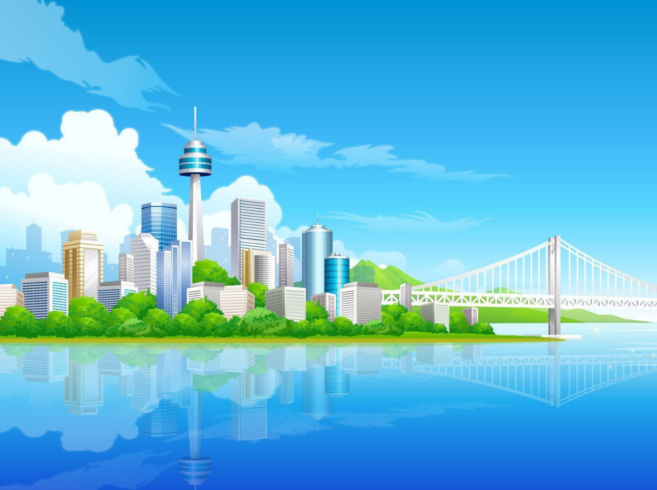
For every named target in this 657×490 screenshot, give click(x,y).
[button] (107, 148)
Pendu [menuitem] (240, 178)
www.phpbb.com (391, 336)
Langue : (530, 239)
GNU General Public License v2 (144, 336)
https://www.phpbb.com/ (89, 353)
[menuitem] (61, 178)
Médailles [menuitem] (96, 178)
